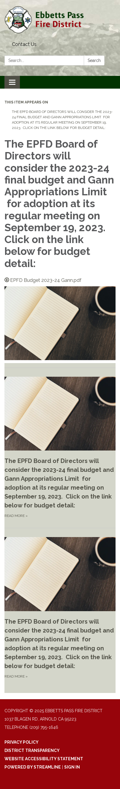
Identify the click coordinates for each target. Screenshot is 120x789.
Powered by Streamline (32, 767)
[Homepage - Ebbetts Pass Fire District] (60, 19)
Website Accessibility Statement (43, 758)
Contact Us (24, 44)
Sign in (72, 767)
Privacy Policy (21, 742)
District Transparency (32, 750)
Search (94, 60)
